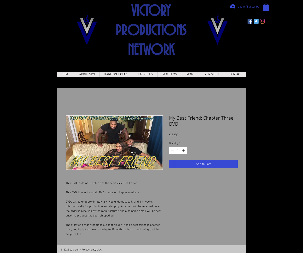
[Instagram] (262, 21)
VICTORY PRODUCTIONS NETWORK (151, 31)
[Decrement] (172, 150)
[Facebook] (250, 21)
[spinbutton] (177, 150)
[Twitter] (256, 21)
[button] (266, 7)
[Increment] (183, 150)
